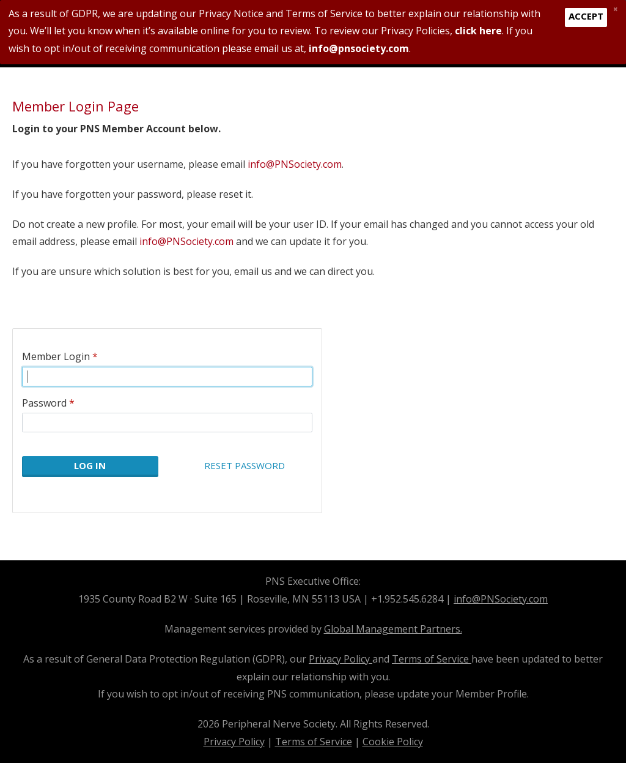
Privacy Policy (340, 659)
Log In (90, 465)
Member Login (56, 356)
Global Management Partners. (393, 629)
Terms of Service (431, 659)
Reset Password (244, 465)
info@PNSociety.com (295, 164)
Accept (586, 16)
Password (44, 403)
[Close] (615, 8)
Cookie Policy (393, 741)
